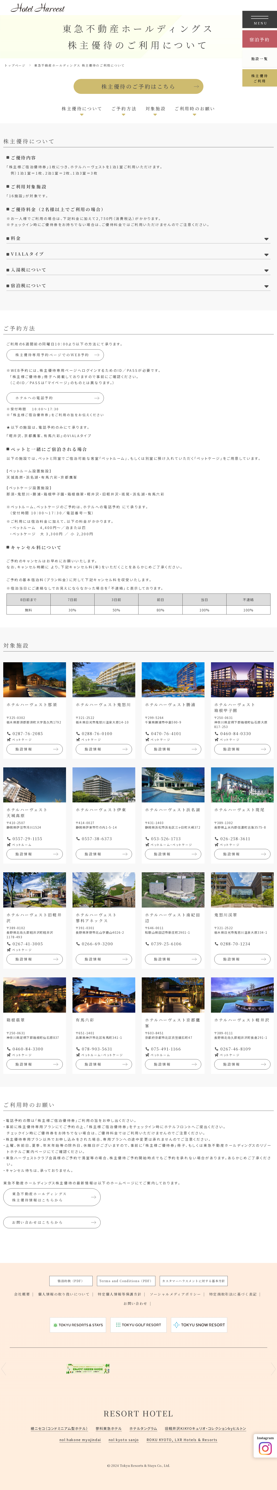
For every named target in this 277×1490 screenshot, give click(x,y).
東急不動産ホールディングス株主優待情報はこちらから (39, 1197)
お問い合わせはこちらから (37, 1222)
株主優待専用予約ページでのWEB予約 (52, 354)
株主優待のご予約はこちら (138, 86)
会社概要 (22, 1294)
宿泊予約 (260, 39)
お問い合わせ (135, 1303)
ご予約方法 (124, 108)
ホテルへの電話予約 (34, 397)
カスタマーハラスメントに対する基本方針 (193, 1281)
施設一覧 (259, 58)
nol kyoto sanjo (124, 1439)
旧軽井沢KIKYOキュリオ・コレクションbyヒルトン (205, 1428)
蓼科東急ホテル (109, 1428)
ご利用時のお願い (194, 108)
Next (273, 1368)
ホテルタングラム (143, 1428)
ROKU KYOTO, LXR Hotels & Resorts (182, 1439)
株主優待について (82, 108)
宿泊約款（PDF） (71, 1281)
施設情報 (23, 749)
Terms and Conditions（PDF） (126, 1281)
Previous (3, 1368)
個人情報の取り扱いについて (64, 1294)
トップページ (15, 65)
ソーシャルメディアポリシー (175, 1294)
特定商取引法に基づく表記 (233, 1294)
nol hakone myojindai (80, 1439)
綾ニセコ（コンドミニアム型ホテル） (59, 1428)
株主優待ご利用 (259, 78)
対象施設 (155, 108)
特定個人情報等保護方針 (120, 1294)
